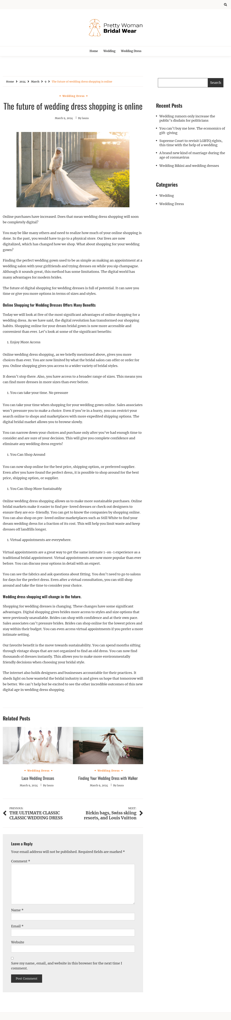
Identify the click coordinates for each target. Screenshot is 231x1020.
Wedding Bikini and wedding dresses (189, 166)
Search (215, 82)
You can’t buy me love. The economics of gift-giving (192, 130)
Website (17, 942)
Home (94, 51)
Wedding (109, 51)
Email (17, 926)
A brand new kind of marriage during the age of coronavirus (192, 155)
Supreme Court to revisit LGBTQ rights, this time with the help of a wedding (191, 143)
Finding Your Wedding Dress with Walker (108, 778)
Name (17, 910)
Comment (20, 861)
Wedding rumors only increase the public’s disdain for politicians (187, 118)
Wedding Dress (131, 51)
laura (85, 118)
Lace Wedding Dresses (38, 778)
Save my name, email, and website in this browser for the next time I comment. (66, 965)
